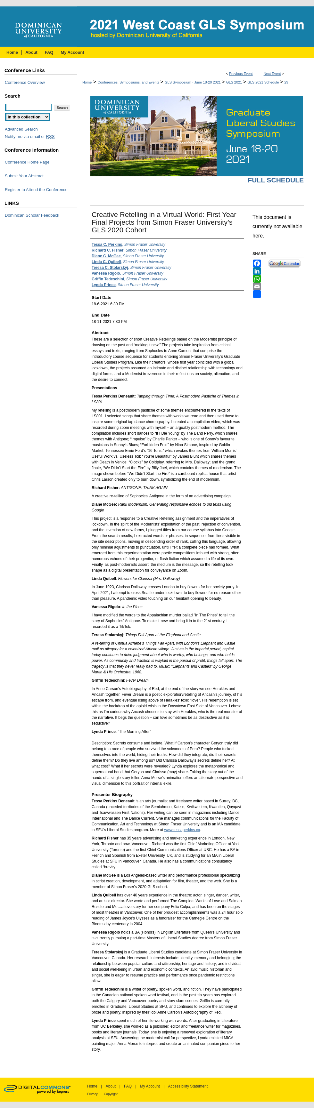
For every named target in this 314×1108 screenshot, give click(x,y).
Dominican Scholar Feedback (32, 215)
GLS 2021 (234, 82)
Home (87, 82)
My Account (150, 1086)
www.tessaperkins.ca (182, 830)
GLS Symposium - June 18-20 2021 (193, 82)
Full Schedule (276, 180)
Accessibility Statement (188, 1086)
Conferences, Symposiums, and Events (129, 82)
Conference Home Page (27, 162)
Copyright (111, 1094)
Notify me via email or (29, 136)
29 (286, 82)
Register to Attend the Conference (36, 189)
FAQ (128, 1086)
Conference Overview (25, 82)
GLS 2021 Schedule (263, 82)
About (111, 1086)
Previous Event (241, 74)
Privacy (92, 1094)
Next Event (272, 74)
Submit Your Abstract (24, 175)
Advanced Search (21, 129)
